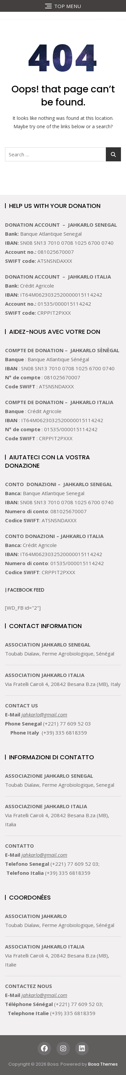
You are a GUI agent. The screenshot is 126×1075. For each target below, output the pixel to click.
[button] (105, 20)
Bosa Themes (103, 1064)
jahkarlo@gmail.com (44, 714)
